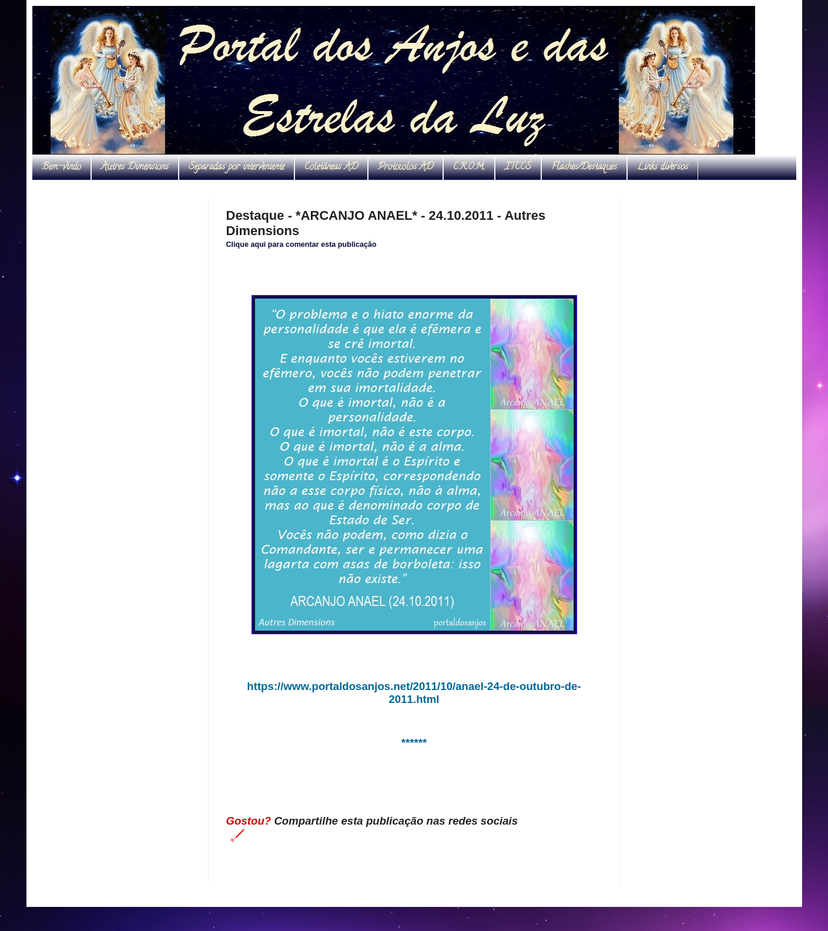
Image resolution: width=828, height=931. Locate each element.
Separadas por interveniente (236, 167)
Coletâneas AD (331, 167)
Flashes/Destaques (584, 167)
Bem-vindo (61, 167)
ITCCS (518, 167)
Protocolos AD (405, 167)
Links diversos (662, 167)
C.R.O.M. (469, 167)
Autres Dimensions (135, 167)
